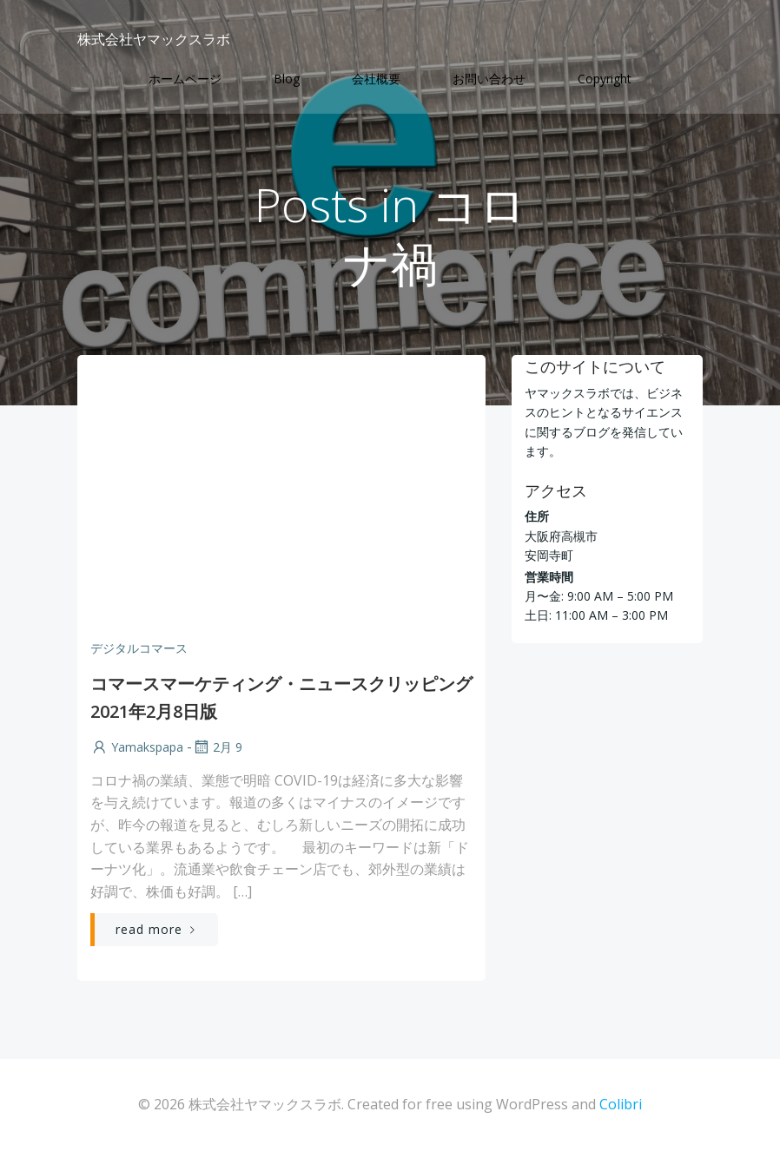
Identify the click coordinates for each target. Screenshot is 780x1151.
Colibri (620, 1104)
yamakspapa (136, 747)
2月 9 (217, 747)
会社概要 (376, 78)
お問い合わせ (489, 78)
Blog (287, 78)
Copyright (604, 78)
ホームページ (185, 78)
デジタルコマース (139, 648)
